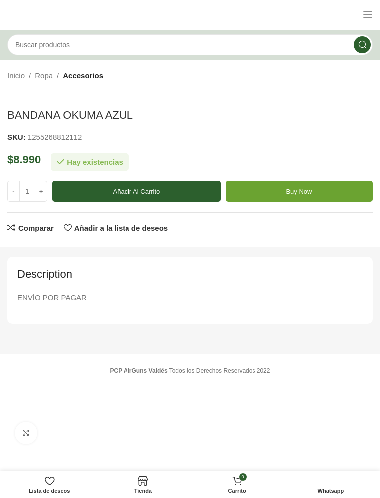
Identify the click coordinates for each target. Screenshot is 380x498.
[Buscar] (190, 44)
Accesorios (83, 75)
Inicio (16, 75)
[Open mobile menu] (368, 15)
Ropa (44, 75)
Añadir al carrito (136, 191)
